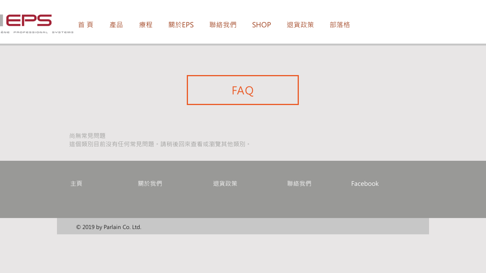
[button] (116, 24)
